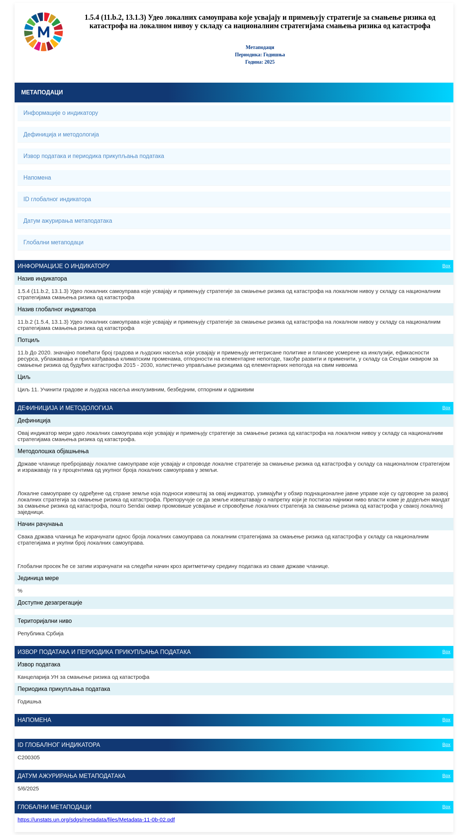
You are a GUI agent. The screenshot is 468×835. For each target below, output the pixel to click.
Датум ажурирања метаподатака (67, 221)
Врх (446, 265)
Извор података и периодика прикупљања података (93, 156)
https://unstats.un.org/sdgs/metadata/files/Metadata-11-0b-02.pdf (96, 819)
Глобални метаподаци (53, 242)
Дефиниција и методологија (61, 134)
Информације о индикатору (60, 113)
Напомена (37, 177)
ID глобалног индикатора (57, 199)
